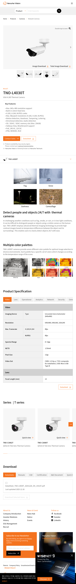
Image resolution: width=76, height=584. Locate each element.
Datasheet (28, 138)
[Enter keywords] (42, 10)
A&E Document (57, 475)
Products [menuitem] (13, 19)
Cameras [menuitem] (22, 19)
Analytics (39, 299)
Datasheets (9, 475)
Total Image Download (60, 66)
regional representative (25, 146)
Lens (16, 299)
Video (7, 299)
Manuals (21, 475)
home (5, 19)
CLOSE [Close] (73, 554)
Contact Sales (12, 138)
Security (61, 299)
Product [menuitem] (19, 11)
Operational (26, 299)
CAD (30, 475)
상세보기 (4, 581)
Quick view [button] (28, 438)
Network (50, 299)
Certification (42, 475)
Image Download (40, 66)
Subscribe (13, 553)
